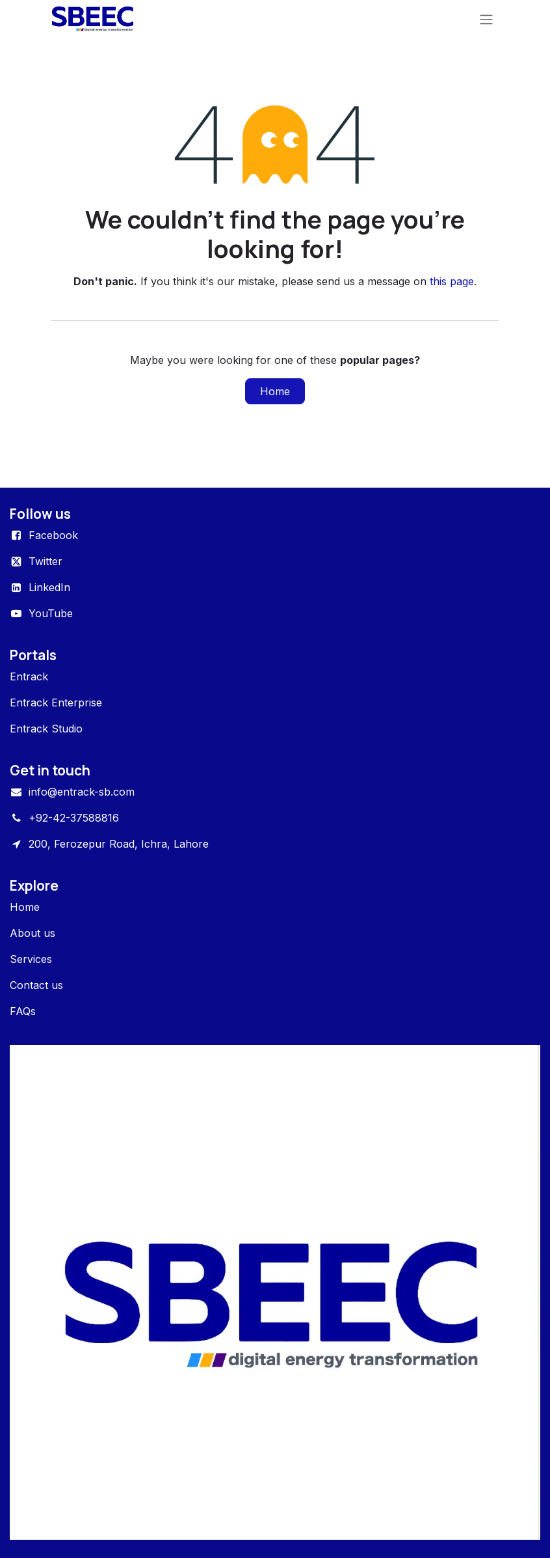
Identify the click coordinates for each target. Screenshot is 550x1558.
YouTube (51, 613)
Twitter (45, 561)
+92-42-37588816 (74, 817)
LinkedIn (49, 587)
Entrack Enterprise (56, 702)
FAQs (23, 1011)
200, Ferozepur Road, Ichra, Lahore (119, 843)
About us (32, 932)
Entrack (29, 676)
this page (452, 281)
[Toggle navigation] (486, 19)
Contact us (36, 985)
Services (31, 959)
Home (275, 391)
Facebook (53, 535)
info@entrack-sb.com (82, 791)
